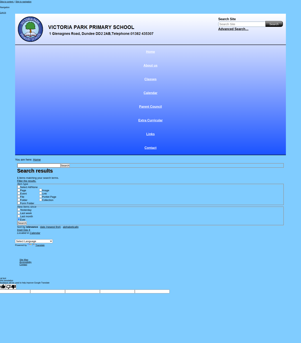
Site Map (24, 259)
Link (44, 193)
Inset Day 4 (23, 229)
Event (23, 193)
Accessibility (26, 262)
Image (45, 190)
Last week (26, 213)
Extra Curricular (150, 120)
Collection (47, 200)
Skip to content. (7, 2)
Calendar (150, 93)
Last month (26, 216)
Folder (23, 200)
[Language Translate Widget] (34, 241)
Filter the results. (26, 180)
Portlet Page (49, 196)
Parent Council (150, 106)
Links (150, 134)
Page (23, 190)
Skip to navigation (23, 2)
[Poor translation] (11, 287)
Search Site (227, 19)
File (22, 196)
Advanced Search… (233, 29)
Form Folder (27, 203)
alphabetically (71, 226)
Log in (3, 12)
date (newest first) (50, 226)
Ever (22, 219)
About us (150, 65)
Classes (150, 79)
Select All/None (29, 187)
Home (150, 51)
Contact (150, 148)
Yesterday (26, 209)
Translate (36, 245)
